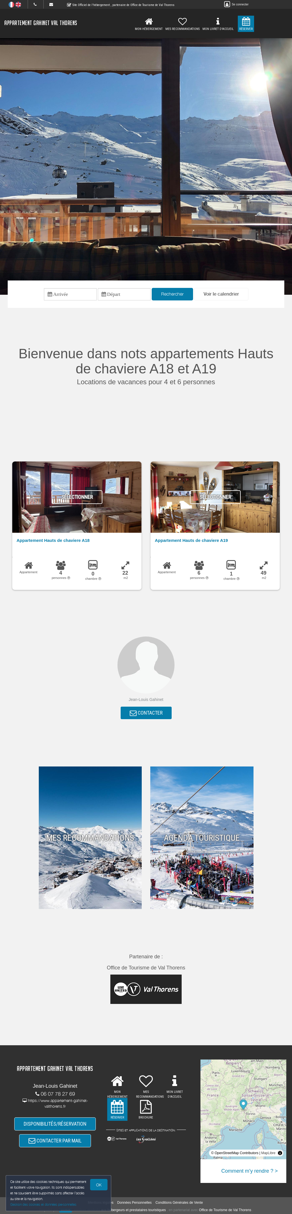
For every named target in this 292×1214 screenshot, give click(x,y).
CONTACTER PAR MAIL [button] (55, 1141)
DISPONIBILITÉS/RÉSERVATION (55, 1124)
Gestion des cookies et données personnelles (43, 1204)
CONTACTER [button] (146, 713)
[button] (221, 294)
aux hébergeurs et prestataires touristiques (133, 1210)
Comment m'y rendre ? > (249, 1171)
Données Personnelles (134, 1203)
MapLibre (268, 1153)
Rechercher (172, 293)
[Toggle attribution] (280, 1153)
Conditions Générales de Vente (179, 1203)
